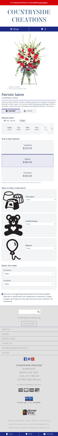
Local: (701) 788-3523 (29, 376)
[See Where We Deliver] (29, 323)
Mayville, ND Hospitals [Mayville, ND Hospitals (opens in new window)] (41, 421)
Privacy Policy (14, 428)
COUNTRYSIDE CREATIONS (29, 16)
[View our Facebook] (25, 360)
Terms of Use (44, 428)
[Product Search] (29, 311)
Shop (14, 29)
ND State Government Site (38, 424)
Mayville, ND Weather (17, 424)
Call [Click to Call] (9, 434)
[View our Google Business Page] (29, 360)
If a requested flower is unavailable (29, 3)
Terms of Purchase (29, 428)
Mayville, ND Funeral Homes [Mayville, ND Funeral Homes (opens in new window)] (19, 421)
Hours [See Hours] (48, 434)
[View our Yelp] (32, 360)
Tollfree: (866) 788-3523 (29, 379)
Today (22, 121)
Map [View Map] (29, 434)
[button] (29, 399)
